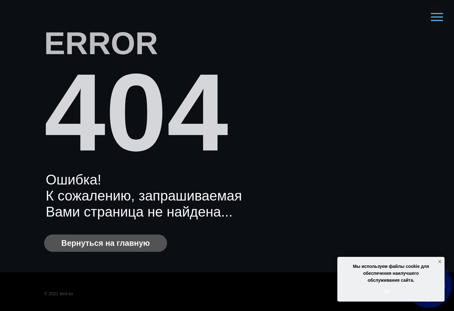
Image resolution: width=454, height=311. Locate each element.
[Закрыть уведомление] (440, 261)
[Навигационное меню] (437, 17)
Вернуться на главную (105, 243)
